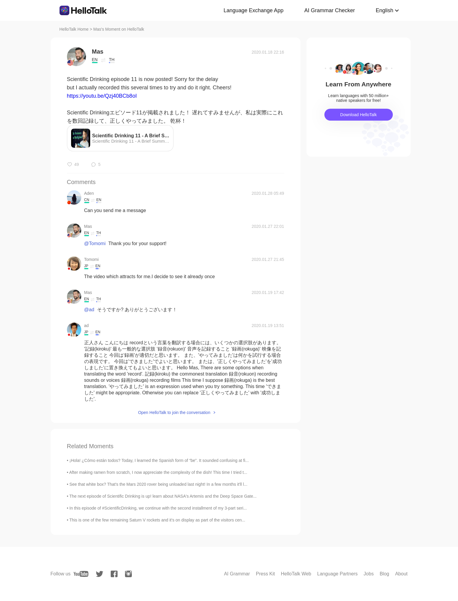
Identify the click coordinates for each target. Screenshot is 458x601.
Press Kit (265, 573)
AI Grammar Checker (329, 10)
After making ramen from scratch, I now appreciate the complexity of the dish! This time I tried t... (158, 472)
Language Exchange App (253, 10)
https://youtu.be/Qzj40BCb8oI (102, 96)
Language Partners (337, 573)
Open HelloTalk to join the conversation (174, 412)
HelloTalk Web (296, 573)
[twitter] (99, 574)
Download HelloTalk (358, 114)
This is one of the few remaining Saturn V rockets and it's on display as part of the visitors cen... (157, 520)
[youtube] (81, 574)
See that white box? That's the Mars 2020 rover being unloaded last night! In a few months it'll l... (158, 484)
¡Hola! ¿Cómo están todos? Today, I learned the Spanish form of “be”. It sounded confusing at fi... (159, 460)
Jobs (369, 573)
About (401, 573)
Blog (384, 573)
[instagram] (128, 574)
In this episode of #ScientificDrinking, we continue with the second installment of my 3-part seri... (158, 508)
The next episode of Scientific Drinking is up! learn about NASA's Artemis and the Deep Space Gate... (163, 496)
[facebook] (114, 574)
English (384, 10)
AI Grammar (237, 573)
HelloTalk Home (74, 29)
